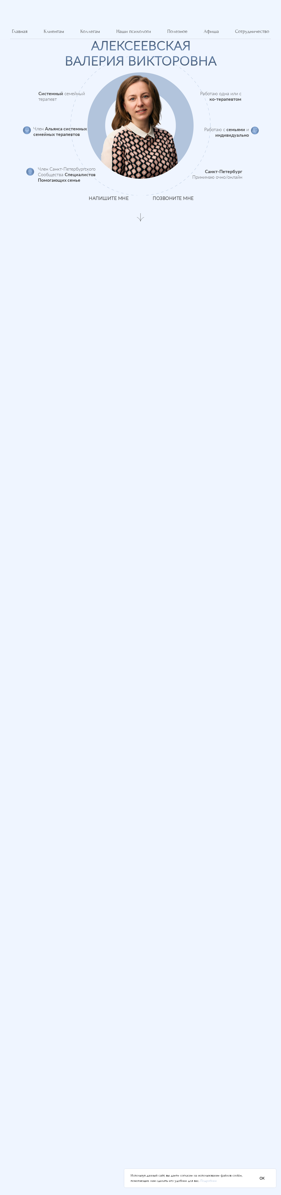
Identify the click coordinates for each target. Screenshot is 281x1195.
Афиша (211, 31)
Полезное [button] (177, 31)
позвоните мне (173, 198)
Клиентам (54, 31)
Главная (20, 31)
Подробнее (208, 1181)
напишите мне (108, 198)
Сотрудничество (252, 31)
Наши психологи (133, 31)
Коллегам (90, 31)
